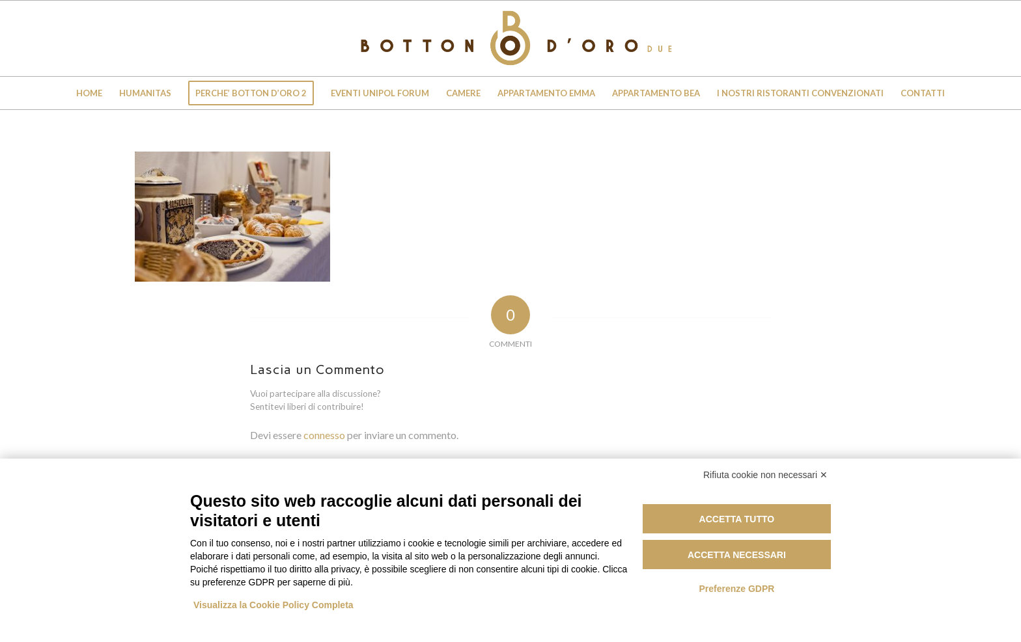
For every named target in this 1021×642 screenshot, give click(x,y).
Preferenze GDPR (736, 588)
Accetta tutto (737, 519)
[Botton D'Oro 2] (510, 38)
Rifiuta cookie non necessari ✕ (765, 475)
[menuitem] (89, 93)
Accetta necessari (737, 555)
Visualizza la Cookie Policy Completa (273, 605)
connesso (324, 435)
